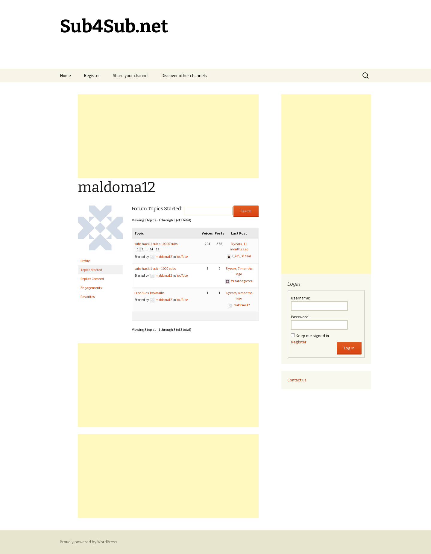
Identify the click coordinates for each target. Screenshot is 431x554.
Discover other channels (184, 75)
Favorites (88, 296)
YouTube (182, 257)
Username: (300, 298)
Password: (300, 316)
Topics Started (91, 269)
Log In (349, 348)
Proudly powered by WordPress (88, 541)
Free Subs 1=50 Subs (149, 292)
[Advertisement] (168, 136)
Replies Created (92, 278)
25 (157, 249)
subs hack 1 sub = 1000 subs (155, 268)
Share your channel (130, 75)
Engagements (91, 287)
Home (65, 75)
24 (151, 249)
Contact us (296, 380)
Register (92, 75)
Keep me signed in (312, 335)
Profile (85, 260)
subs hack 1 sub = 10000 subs (155, 243)
